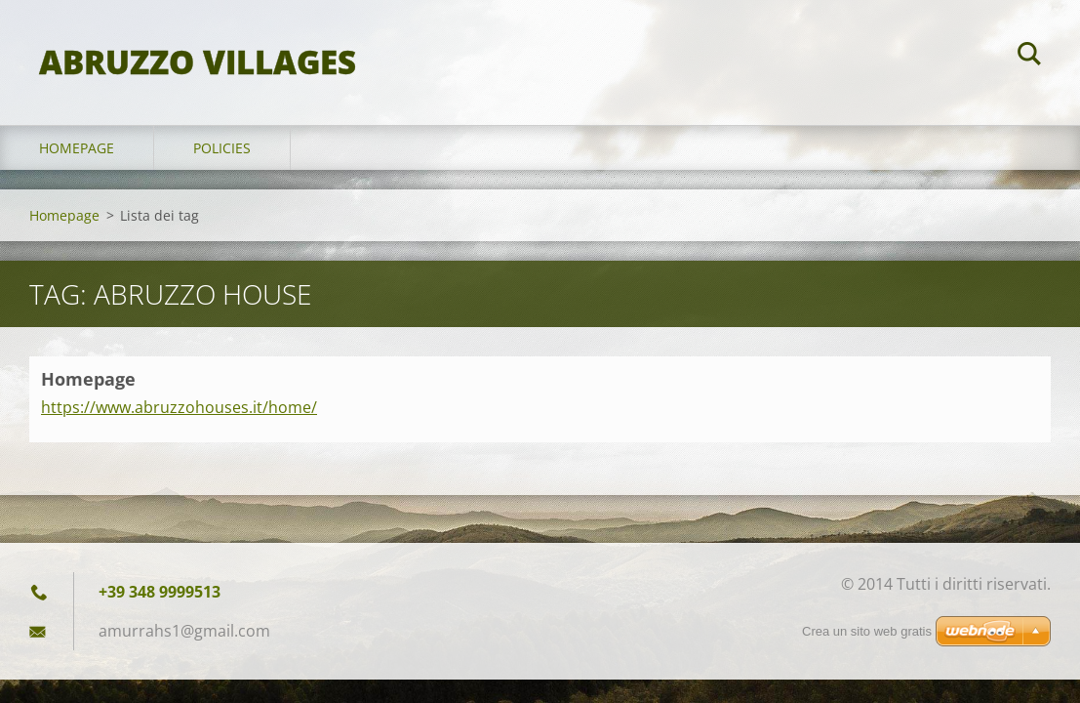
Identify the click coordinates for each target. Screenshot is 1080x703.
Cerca (1029, 56)
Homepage (76, 148)
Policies (222, 148)
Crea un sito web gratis (867, 631)
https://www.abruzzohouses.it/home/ (179, 407)
